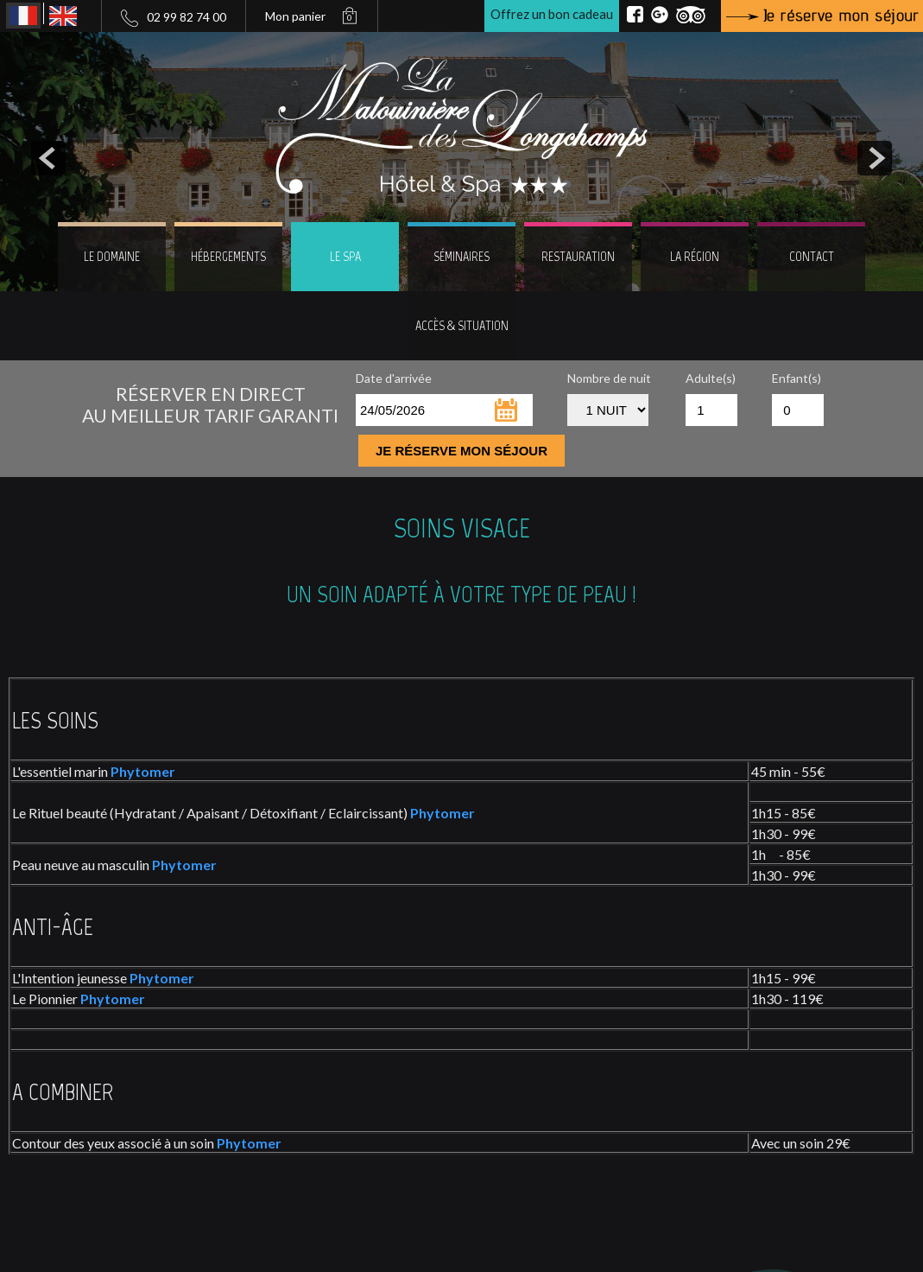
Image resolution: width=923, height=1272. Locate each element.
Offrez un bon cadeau (551, 14)
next (875, 158)
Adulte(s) (711, 378)
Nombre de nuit (609, 378)
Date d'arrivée (394, 378)
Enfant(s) (796, 378)
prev (48, 158)
